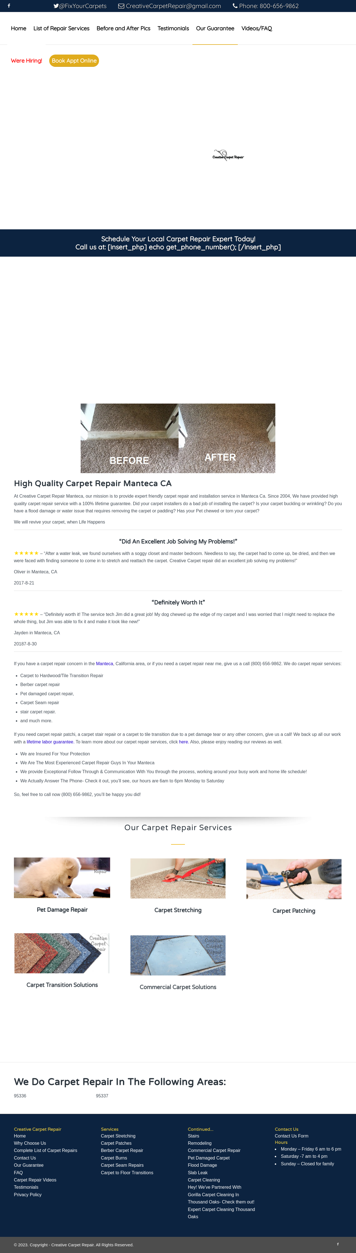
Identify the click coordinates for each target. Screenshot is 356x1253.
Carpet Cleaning (204, 1180)
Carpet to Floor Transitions (127, 1172)
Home (20, 1136)
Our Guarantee (29, 1165)
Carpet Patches (116, 1143)
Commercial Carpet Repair (214, 1150)
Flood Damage (202, 1165)
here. (184, 741)
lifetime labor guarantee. (51, 741)
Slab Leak (197, 1172)
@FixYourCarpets (83, 6)
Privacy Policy (28, 1194)
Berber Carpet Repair (122, 1150)
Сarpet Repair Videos (35, 1180)
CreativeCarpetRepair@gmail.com (173, 6)
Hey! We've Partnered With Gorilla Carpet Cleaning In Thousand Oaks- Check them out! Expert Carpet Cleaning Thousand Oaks (221, 1202)
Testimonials (26, 1187)
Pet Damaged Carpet (208, 1158)
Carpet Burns (114, 1158)
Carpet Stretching (118, 1136)
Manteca (104, 663)
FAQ (18, 1172)
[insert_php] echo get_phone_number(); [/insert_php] (194, 247)
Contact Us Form (291, 1136)
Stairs (193, 1136)
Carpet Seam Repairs (122, 1165)
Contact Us (25, 1158)
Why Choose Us (30, 1143)
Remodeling (199, 1143)
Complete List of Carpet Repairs (45, 1150)
